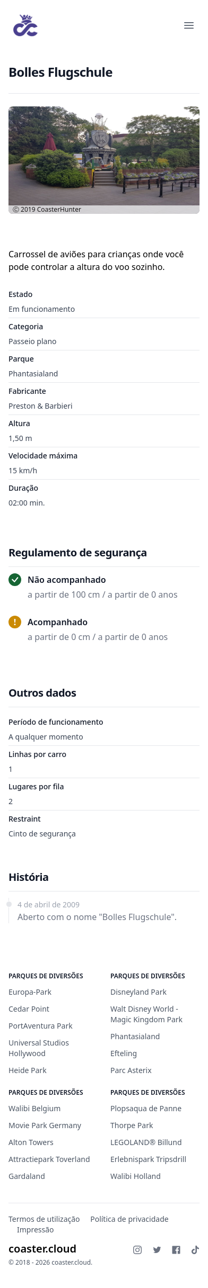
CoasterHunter (59, 209)
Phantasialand (33, 373)
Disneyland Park (138, 992)
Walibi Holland (135, 1176)
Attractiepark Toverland (49, 1159)
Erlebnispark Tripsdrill (148, 1159)
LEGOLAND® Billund (146, 1142)
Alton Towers (31, 1142)
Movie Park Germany (44, 1125)
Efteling (123, 1053)
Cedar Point (28, 1009)
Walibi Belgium (34, 1108)
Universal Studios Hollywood (38, 1048)
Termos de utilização (44, 1219)
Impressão (35, 1229)
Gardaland (26, 1176)
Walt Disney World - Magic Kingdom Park (146, 1014)
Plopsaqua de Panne (145, 1108)
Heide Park (27, 1070)
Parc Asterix (131, 1070)
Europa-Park (29, 992)
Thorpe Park (131, 1125)
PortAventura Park (40, 1026)
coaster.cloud (42, 1248)
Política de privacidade (129, 1219)
